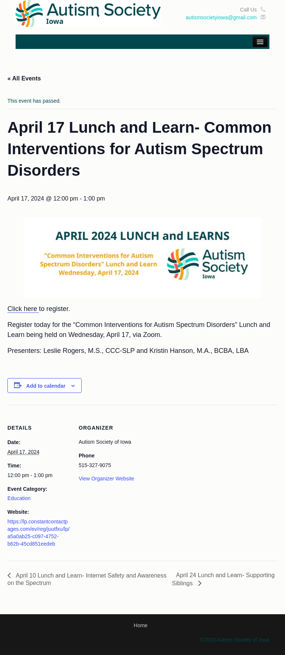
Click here (23, 308)
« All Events (24, 78)
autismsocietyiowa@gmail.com (221, 17)
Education (18, 498)
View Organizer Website (106, 479)
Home (140, 625)
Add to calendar (46, 386)
